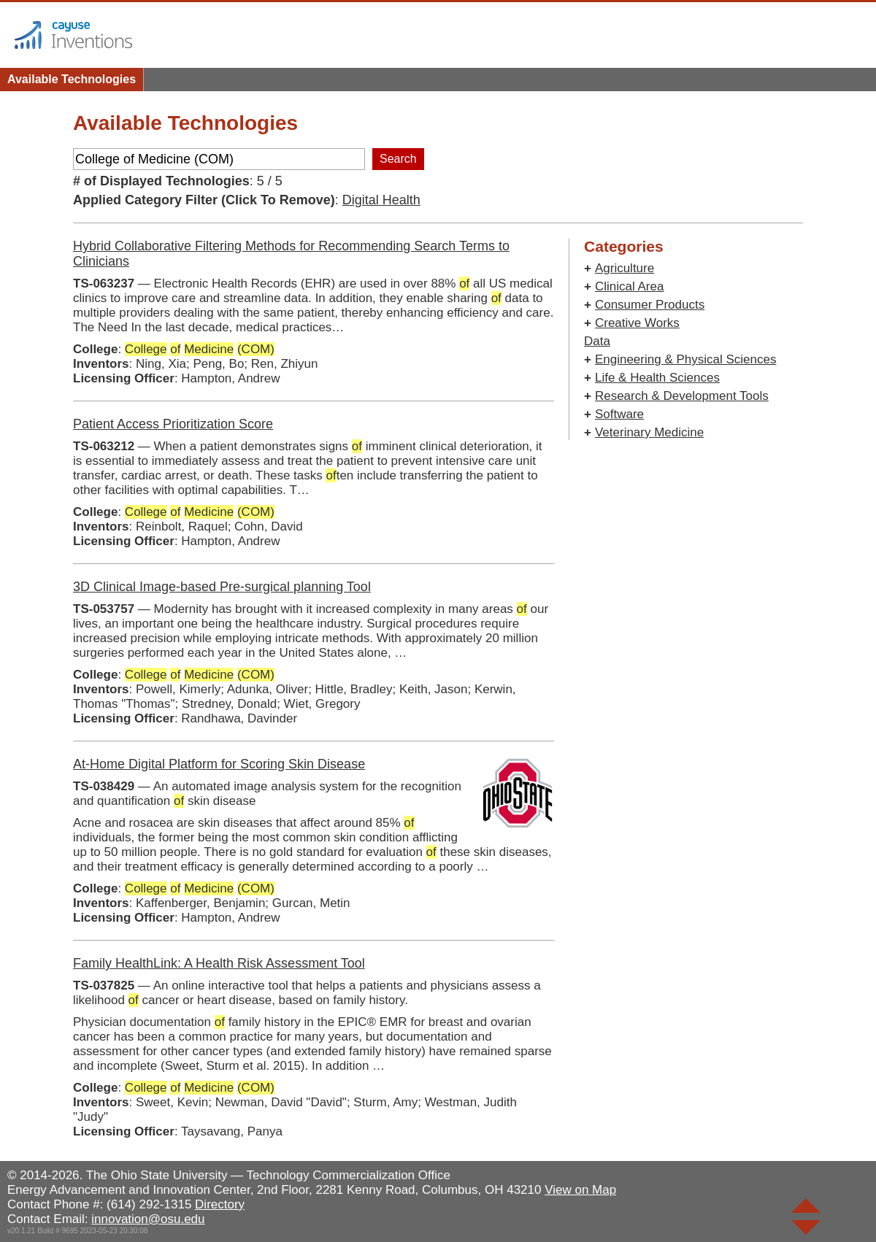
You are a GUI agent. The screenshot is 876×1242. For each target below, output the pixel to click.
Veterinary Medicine (649, 432)
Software (619, 414)
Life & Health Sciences (657, 378)
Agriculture (624, 268)
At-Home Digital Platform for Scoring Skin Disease (219, 764)
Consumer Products (649, 305)
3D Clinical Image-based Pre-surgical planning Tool (222, 586)
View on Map (580, 1190)
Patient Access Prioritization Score (173, 424)
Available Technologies (71, 79)
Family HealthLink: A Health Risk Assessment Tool (219, 963)
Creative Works (637, 323)
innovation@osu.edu (147, 1219)
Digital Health (381, 200)
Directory (220, 1204)
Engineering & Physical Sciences (686, 359)
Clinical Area (629, 286)
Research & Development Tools (682, 396)
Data (597, 341)
